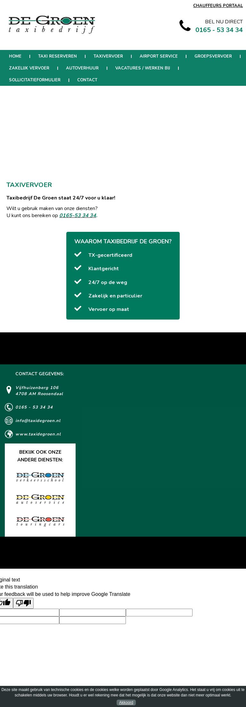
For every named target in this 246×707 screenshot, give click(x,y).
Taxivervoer (108, 56)
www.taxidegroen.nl (38, 434)
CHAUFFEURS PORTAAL (218, 6)
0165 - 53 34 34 (34, 407)
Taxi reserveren (57, 56)
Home (15, 56)
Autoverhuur (82, 68)
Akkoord (126, 702)
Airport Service (159, 56)
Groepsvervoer (213, 56)
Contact (87, 80)
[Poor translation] (23, 603)
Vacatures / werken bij (142, 68)
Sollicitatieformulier (35, 80)
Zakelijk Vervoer (29, 68)
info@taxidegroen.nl (38, 421)
